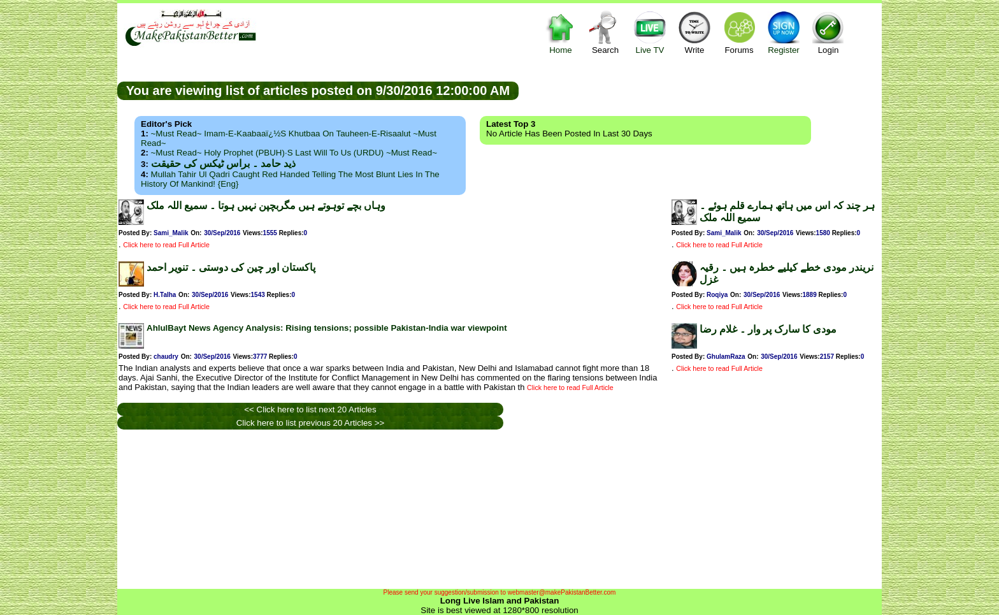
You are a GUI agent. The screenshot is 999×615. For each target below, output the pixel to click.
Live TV (650, 32)
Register (784, 32)
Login (828, 32)
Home (561, 32)
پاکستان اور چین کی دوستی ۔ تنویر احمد (231, 267)
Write (694, 32)
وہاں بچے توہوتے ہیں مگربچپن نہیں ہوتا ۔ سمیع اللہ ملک (266, 205)
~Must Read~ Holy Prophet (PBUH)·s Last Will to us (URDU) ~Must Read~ (294, 152)
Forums (739, 32)
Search (605, 32)
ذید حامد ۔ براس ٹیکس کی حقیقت (223, 163)
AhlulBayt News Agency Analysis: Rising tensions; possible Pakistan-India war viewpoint (327, 328)
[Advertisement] (700, 90)
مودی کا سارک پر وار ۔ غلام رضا (768, 329)
